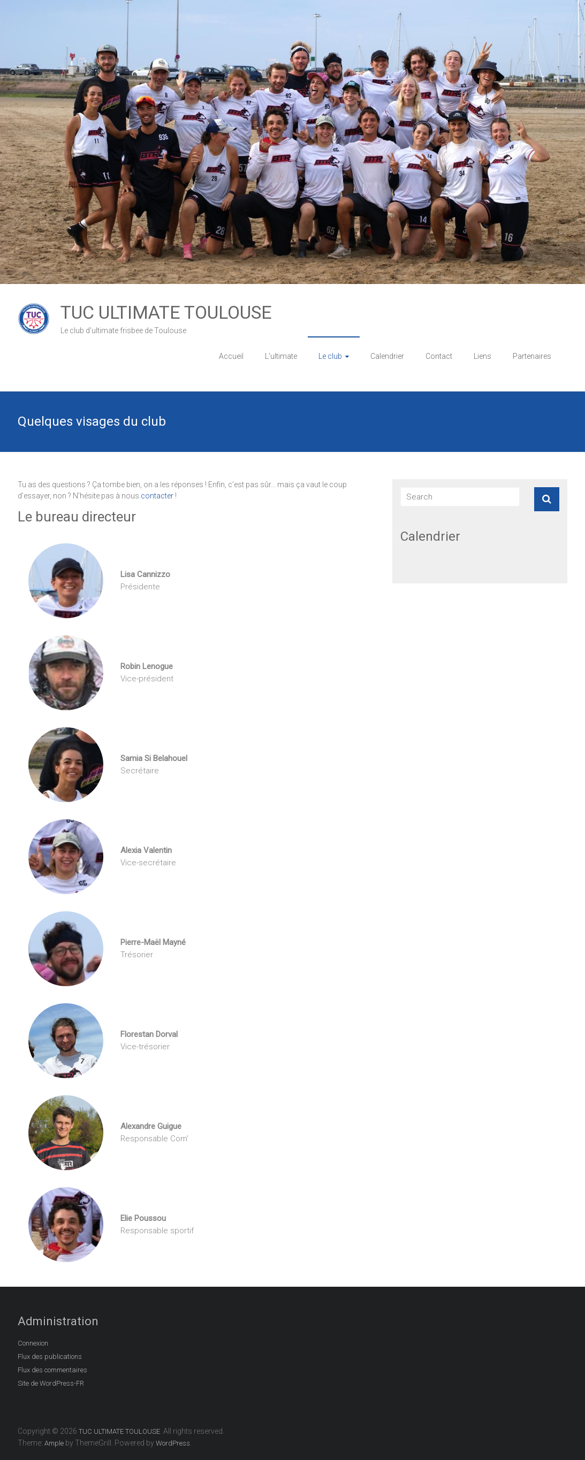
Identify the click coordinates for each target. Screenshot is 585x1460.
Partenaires (532, 356)
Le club (330, 356)
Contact (439, 356)
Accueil (231, 356)
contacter (157, 495)
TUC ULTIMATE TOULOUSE (166, 312)
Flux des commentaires (52, 1370)
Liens (482, 356)
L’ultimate (281, 356)
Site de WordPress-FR (51, 1383)
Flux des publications (50, 1357)
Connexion (33, 1343)
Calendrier (387, 356)
